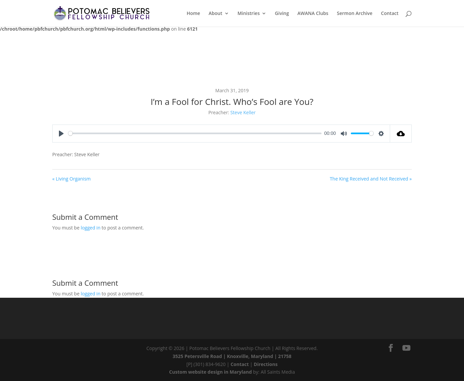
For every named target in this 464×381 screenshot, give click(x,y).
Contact (240, 364)
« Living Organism (71, 179)
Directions (266, 364)
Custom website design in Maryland (210, 372)
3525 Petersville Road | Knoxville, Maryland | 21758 (232, 356)
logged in (90, 227)
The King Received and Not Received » (371, 179)
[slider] (195, 133)
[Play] (61, 133)
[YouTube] (406, 348)
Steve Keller (243, 112)
